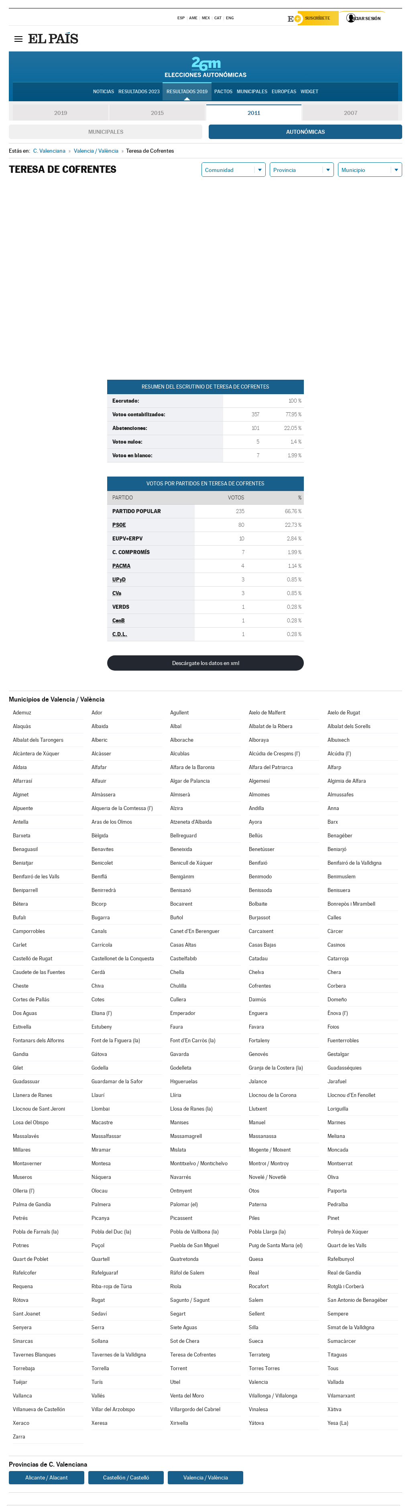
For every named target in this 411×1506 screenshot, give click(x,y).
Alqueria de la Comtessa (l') (122, 809)
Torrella (100, 1370)
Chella (177, 973)
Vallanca (22, 1397)
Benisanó (180, 891)
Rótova (20, 1301)
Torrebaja (24, 1370)
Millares (22, 1151)
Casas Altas (183, 946)
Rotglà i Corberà (346, 1288)
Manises (179, 1124)
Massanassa (263, 1137)
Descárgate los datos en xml (205, 664)
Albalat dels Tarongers (38, 741)
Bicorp (99, 905)
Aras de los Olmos (112, 823)
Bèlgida (100, 837)
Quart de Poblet (30, 1260)
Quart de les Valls (347, 1247)
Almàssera (104, 796)
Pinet (333, 1219)
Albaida (100, 727)
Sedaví (99, 1315)
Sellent (257, 1315)
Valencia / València (205, 1478)
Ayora (255, 823)
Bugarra (101, 919)
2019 (60, 114)
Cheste (20, 987)
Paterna (258, 1206)
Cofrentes (260, 987)
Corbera (337, 987)
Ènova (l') (338, 1014)
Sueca (256, 1342)
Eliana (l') (102, 1014)
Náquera (101, 1178)
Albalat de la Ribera (271, 727)
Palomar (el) (184, 1206)
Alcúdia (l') (339, 755)
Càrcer (335, 932)
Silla (253, 1329)
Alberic (100, 741)
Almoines (259, 796)
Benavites (103, 850)
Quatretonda (184, 1260)
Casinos (336, 946)
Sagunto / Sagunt (190, 1301)
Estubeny (102, 1028)
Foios (333, 1028)
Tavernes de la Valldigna (119, 1356)
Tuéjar (20, 1383)
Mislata (178, 1151)
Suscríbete (320, 19)
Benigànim (182, 878)
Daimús (257, 1001)
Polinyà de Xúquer (348, 1233)
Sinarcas (23, 1342)
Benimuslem (342, 878)
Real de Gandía (344, 1274)
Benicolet (102, 864)
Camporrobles (29, 932)
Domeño (337, 1001)
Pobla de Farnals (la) (36, 1233)
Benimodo (260, 878)
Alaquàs (22, 727)
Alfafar (99, 768)
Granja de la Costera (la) (276, 1069)
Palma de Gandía (32, 1206)
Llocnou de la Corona (273, 1096)
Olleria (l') (24, 1192)
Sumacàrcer (342, 1342)
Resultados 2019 (187, 93)
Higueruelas (183, 1083)
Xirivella (179, 1424)
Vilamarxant (341, 1397)
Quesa (256, 1260)
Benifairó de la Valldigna (355, 864)
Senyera (22, 1329)
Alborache (181, 741)
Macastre (102, 1124)
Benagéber (340, 837)
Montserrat (340, 1165)
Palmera (101, 1206)
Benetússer (262, 850)
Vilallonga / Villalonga (273, 1397)
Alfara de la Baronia (192, 768)
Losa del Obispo (31, 1124)
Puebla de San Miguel (194, 1247)
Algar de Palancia (190, 782)
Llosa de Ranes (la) (191, 1110)
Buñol (176, 919)
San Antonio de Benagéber (358, 1301)
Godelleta (180, 1069)
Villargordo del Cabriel (195, 1411)
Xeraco (21, 1424)
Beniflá (99, 878)
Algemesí (259, 782)
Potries (21, 1247)
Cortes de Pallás (31, 1001)
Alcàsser (101, 755)
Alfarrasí (22, 782)
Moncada (338, 1151)
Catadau (258, 960)
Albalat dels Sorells (349, 727)
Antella (20, 823)
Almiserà (180, 796)
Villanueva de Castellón (39, 1411)
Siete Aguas (183, 1329)
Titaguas (337, 1356)
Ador (97, 714)
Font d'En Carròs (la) (193, 1042)
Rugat (98, 1301)
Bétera (20, 905)
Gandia (20, 1055)
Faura (176, 1028)
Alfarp (334, 768)
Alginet (20, 796)
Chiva (98, 987)
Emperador (182, 1014)
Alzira (176, 809)
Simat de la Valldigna (351, 1329)
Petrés (20, 1219)
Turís (97, 1383)
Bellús (255, 837)
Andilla (256, 809)
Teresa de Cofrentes (193, 1356)
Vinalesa (258, 1411)
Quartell (101, 1260)
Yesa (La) (338, 1424)
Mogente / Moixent (270, 1151)
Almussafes (341, 796)
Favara (256, 1028)
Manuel (257, 1124)
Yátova (256, 1424)
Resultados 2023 (139, 93)
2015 (157, 114)
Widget (309, 93)
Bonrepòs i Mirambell (351, 905)
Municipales (105, 133)
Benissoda (260, 891)
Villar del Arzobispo (113, 1411)
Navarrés (180, 1178)
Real (254, 1274)
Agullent (179, 714)
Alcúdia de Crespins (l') (274, 755)
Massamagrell (186, 1137)
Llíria (175, 1096)
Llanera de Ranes (32, 1096)
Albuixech (339, 741)
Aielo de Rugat (344, 714)
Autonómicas (305, 133)
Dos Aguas (25, 1014)
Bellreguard (183, 837)
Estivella (22, 1028)
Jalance (258, 1083)
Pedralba (338, 1206)
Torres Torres (264, 1370)
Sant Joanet (26, 1315)
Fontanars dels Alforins (38, 1042)
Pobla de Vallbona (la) (194, 1233)
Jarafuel (337, 1083)
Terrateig (259, 1356)
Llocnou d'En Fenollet (351, 1096)
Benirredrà (104, 891)
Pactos (223, 93)
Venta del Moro (187, 1397)
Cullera (178, 1001)
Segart (177, 1315)
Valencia (258, 1383)
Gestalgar (338, 1055)
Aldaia (20, 768)
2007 (350, 114)
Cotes (98, 1001)
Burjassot (259, 919)
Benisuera (339, 891)
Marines (337, 1124)
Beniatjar (23, 864)
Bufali (19, 919)
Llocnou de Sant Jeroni (39, 1110)
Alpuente (23, 809)
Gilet (18, 1069)
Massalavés (26, 1137)
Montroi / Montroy (269, 1165)
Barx (333, 823)
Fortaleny (259, 1042)
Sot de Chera (184, 1342)
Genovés (258, 1055)
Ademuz (22, 714)
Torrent (178, 1370)
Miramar (101, 1151)
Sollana (100, 1342)
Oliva (333, 1178)
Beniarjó (337, 850)
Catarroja (338, 960)
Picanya (101, 1219)
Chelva (256, 973)
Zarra (19, 1438)
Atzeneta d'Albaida (191, 823)
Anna (333, 809)
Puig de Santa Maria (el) (276, 1247)
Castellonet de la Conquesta (123, 960)
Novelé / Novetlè (267, 1178)
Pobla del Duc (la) (111, 1233)
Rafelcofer (25, 1274)
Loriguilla (338, 1110)
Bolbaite (258, 905)
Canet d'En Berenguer (195, 932)
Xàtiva (335, 1411)
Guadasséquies (345, 1069)
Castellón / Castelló (126, 1478)
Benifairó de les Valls (36, 878)
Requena (23, 1288)
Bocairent (181, 905)
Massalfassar (106, 1137)
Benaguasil (25, 850)
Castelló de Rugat (32, 960)
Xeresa (100, 1424)
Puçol (98, 1247)
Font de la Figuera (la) (116, 1042)
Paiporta (337, 1192)
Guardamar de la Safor (117, 1083)
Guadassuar (26, 1083)
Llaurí (98, 1096)
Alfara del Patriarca (271, 768)
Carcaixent (261, 932)
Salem (256, 1301)
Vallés (98, 1397)
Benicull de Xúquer (191, 864)
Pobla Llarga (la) (267, 1233)
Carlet (19, 946)
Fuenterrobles (343, 1042)
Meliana (336, 1137)
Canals (99, 932)
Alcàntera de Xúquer (36, 755)
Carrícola (102, 946)
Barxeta (22, 837)
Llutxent (258, 1110)
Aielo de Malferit (267, 714)
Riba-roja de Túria (112, 1288)
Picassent (181, 1219)
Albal (175, 727)
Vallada (336, 1383)
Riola (175, 1288)
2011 (254, 114)
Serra (98, 1329)
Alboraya (259, 741)
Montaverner (27, 1165)
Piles (254, 1219)
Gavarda (179, 1055)
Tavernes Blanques (34, 1356)
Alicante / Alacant (46, 1478)
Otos (254, 1192)
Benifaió (258, 864)
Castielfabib (183, 960)
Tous (333, 1370)
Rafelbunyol (341, 1260)
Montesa (101, 1165)
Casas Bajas (262, 946)
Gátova (99, 1055)
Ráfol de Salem (187, 1274)
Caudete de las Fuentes (39, 973)
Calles (334, 919)
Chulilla (178, 987)
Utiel (175, 1383)
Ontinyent (181, 1192)
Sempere (338, 1315)
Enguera (258, 1014)
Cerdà (98, 973)
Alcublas (179, 755)
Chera (334, 973)
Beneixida (181, 850)
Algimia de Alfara (347, 782)
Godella (100, 1069)
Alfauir (99, 782)
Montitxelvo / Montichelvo (199, 1165)
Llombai (101, 1110)
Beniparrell (25, 891)
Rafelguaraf (105, 1274)
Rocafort (259, 1288)
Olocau (100, 1192)
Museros (22, 1178)
